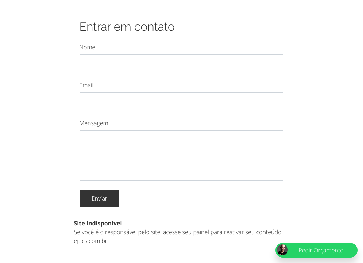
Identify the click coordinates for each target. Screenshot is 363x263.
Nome (88, 47)
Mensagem (94, 123)
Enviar (99, 198)
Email (87, 85)
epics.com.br (90, 241)
